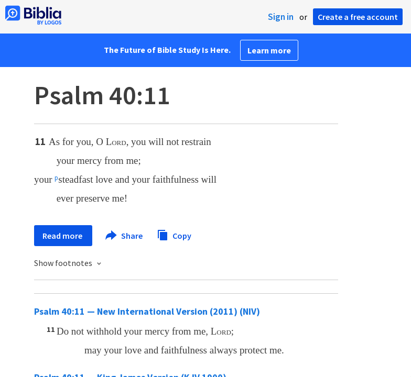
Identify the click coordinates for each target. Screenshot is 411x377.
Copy (174, 234)
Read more (63, 235)
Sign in (281, 17)
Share (124, 235)
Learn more (269, 50)
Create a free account (358, 17)
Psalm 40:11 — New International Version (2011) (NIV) (147, 311)
